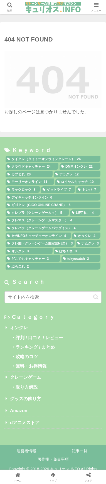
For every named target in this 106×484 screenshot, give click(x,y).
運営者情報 (26, 451)
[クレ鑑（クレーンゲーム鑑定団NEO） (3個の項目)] (40, 243)
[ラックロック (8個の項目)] (23, 189)
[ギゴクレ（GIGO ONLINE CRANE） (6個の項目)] (53, 205)
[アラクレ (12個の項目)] (77, 174)
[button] (96, 297)
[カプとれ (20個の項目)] (29, 174)
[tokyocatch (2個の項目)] (80, 258)
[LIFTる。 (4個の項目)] (85, 212)
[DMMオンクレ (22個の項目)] (80, 166)
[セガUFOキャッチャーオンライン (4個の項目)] (38, 236)
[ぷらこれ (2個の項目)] (53, 266)
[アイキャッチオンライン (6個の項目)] (53, 197)
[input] (53, 297)
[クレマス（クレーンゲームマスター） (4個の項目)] (53, 220)
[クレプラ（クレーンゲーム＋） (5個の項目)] (37, 212)
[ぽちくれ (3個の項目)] (77, 251)
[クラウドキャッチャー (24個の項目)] (32, 166)
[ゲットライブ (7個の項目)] (58, 189)
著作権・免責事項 (53, 459)
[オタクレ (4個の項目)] (86, 236)
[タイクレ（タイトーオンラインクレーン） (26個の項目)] (53, 159)
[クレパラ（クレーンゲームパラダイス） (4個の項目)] (53, 228)
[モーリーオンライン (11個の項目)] (30, 182)
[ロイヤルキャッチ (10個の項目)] (78, 182)
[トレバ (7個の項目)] (88, 189)
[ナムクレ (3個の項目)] (88, 243)
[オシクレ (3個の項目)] (29, 251)
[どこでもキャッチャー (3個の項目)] (33, 258)
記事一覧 (79, 451)
